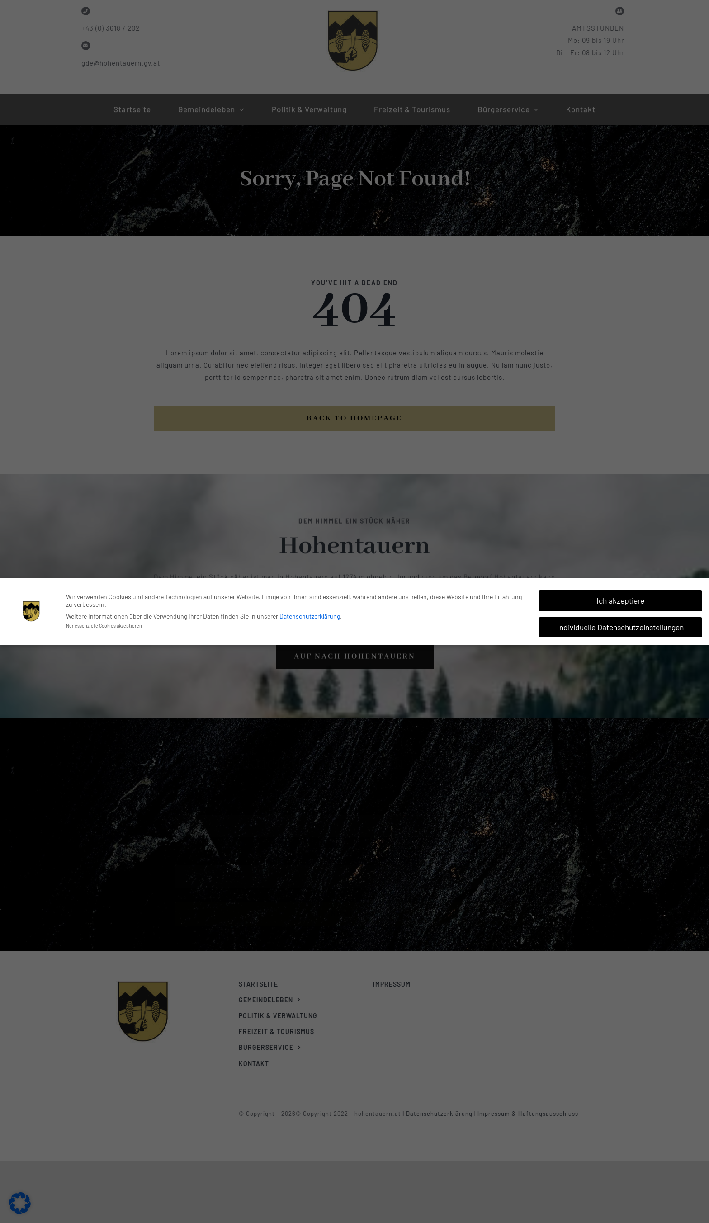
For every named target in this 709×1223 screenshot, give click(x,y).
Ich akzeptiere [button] (620, 599)
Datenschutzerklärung (309, 615)
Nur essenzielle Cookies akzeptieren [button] (104, 625)
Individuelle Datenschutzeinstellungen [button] (620, 626)
